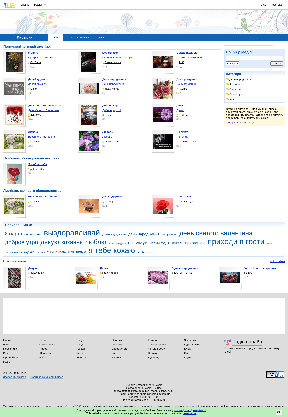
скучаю (29, 252)
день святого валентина (216, 233)
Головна (24, 4)
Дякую (180, 110)
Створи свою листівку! (240, 122)
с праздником (13, 252)
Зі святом (233, 89)
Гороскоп (117, 344)
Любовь (107, 136)
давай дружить (114, 234)
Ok (279, 412)
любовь (111, 244)
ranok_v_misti (111, 141)
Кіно (186, 353)
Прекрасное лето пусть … (44, 57)
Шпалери (45, 353)
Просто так (183, 196)
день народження (144, 234)
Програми (118, 340)
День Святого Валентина (43, 110)
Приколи (81, 348)
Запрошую (234, 94)
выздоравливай (72, 232)
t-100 (248, 272)
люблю (95, 242)
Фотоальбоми (156, 348)
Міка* (32, 88)
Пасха (104, 268)
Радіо (6, 361)
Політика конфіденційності (46, 376)
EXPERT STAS (182, 272)
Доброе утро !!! (111, 110)
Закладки (190, 340)
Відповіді (153, 357)
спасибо (41, 252)
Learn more (190, 413)
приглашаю (195, 243)
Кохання (233, 84)
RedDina (182, 115)
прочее (269, 244)
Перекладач (10, 348)
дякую (49, 242)
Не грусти (182, 136)
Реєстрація (277, 4)
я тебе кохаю (111, 250)
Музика (116, 357)
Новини (152, 353)
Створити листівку (78, 37)
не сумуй (137, 242)
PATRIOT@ (184, 201)
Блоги (188, 348)
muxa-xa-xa (110, 88)
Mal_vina (34, 141)
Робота (43, 340)
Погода (80, 344)
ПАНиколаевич (186, 141)
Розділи (38, 4)
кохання (72, 242)
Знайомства (119, 348)
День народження (239, 79)
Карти (115, 353)
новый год (158, 243)
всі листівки (277, 261)
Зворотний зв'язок (14, 376)
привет (175, 242)
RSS (6, 344)
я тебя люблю (146, 252)
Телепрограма (157, 344)
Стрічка (99, 37)
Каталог (153, 340)
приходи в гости (236, 241)
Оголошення (47, 344)
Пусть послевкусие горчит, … (120, 57)
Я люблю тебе (37, 164)
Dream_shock (111, 62)
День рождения (186, 83)
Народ (43, 348)
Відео (6, 353)
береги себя (33, 234)
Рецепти (81, 357)
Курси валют (192, 344)
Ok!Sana (34, 62)
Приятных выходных (189, 57)
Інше (230, 99)
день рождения (169, 234)
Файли (43, 357)
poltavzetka (36, 169)
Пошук (80, 340)
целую (81, 252)
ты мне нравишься (60, 252)
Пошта (7, 340)
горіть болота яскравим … (261, 268)
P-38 (180, 62)
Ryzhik (181, 88)
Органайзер (10, 357)
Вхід (263, 4)
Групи (187, 357)
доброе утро (21, 242)
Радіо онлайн (247, 341)
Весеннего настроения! (42, 136)
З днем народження (185, 268)
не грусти (121, 243)
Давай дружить (37, 83)
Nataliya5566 (109, 272)
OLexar (107, 115)
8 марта (13, 233)
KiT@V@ (35, 115)
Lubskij (107, 201)
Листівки (81, 353)
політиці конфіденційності (190, 410)
